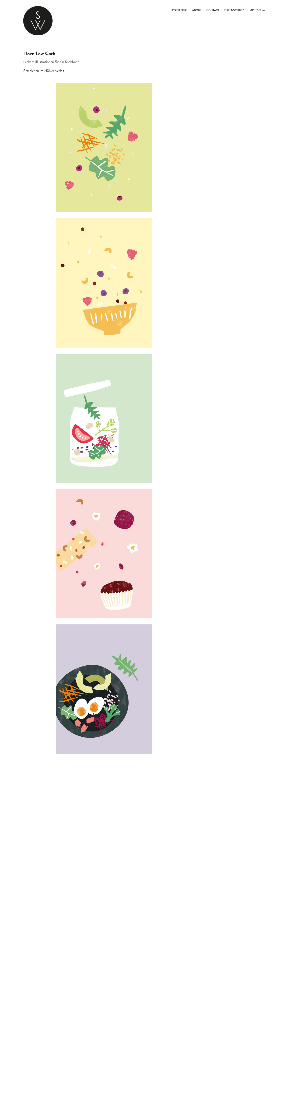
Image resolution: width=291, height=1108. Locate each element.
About (196, 10)
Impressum (257, 10)
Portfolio (179, 10)
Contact (212, 10)
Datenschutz (234, 10)
